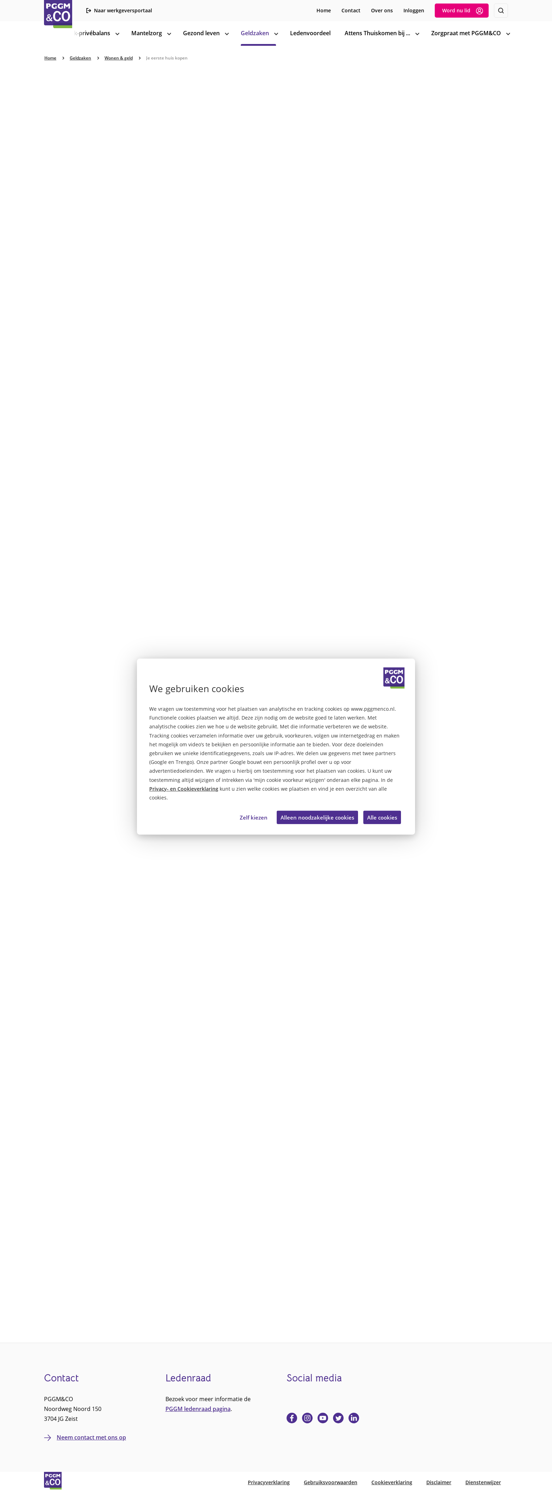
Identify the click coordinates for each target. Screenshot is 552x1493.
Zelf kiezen (254, 817)
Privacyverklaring (269, 1482)
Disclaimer (438, 1482)
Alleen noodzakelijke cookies (317, 817)
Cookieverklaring (391, 1482)
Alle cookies (382, 817)
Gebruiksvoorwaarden (330, 1482)
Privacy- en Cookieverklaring (183, 788)
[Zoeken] (501, 11)
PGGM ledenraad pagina (198, 1409)
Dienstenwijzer (483, 1482)
